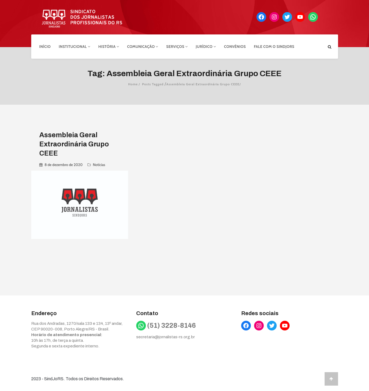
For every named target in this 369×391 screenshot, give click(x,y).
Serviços (177, 46)
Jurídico (206, 46)
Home (133, 84)
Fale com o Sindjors (274, 46)
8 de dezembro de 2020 (64, 165)
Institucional (74, 46)
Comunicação (142, 46)
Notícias (99, 165)
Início (45, 46)
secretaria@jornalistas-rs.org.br (165, 337)
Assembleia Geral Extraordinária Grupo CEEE (74, 144)
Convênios (235, 46)
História (108, 46)
